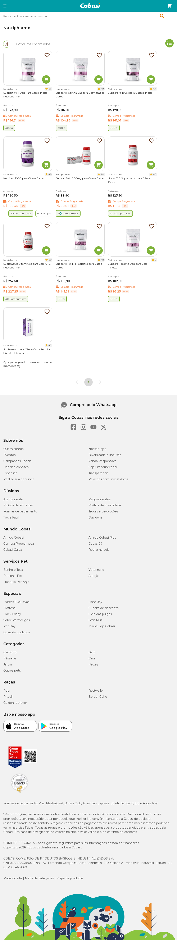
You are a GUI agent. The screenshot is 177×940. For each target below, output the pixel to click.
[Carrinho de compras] (169, 5)
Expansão (10, 473)
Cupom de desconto (103, 608)
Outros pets (12, 670)
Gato (92, 652)
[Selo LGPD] (19, 793)
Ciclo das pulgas (100, 614)
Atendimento (13, 499)
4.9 (102, 88)
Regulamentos (99, 499)
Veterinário (96, 570)
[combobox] (88, 16)
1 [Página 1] (88, 382)
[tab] (6, 44)
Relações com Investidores (108, 479)
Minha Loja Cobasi (101, 626)
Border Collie (97, 697)
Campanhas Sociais (17, 461)
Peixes (93, 664)
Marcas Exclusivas (16, 602)
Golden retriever (15, 703)
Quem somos (13, 449)
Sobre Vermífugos (16, 620)
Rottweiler (96, 690)
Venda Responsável (102, 461)
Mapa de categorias (39, 878)
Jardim (8, 664)
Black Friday (12, 614)
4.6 (50, 88)
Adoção (94, 576)
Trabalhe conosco (16, 467)
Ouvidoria (95, 517)
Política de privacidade (104, 505)
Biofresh (9, 608)
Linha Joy (95, 602)
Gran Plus (95, 620)
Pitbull (8, 697)
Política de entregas (18, 505)
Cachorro (10, 652)
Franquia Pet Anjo (16, 582)
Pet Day (9, 626)
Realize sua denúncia (18, 479)
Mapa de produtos (69, 878)
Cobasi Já (95, 543)
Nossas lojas (97, 449)
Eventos (9, 455)
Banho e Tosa (13, 570)
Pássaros (9, 658)
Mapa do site (12, 878)
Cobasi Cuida (12, 550)
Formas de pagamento (20, 511)
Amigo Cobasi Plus (102, 537)
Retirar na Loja (98, 550)
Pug (6, 690)
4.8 (50, 174)
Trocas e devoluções (103, 511)
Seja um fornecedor (102, 467)
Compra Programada (18, 543)
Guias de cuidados (16, 632)
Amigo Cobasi (13, 537)
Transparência (98, 473)
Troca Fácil (11, 517)
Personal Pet (12, 576)
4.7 (154, 88)
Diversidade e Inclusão (104, 455)
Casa (91, 658)
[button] (4, 5)
